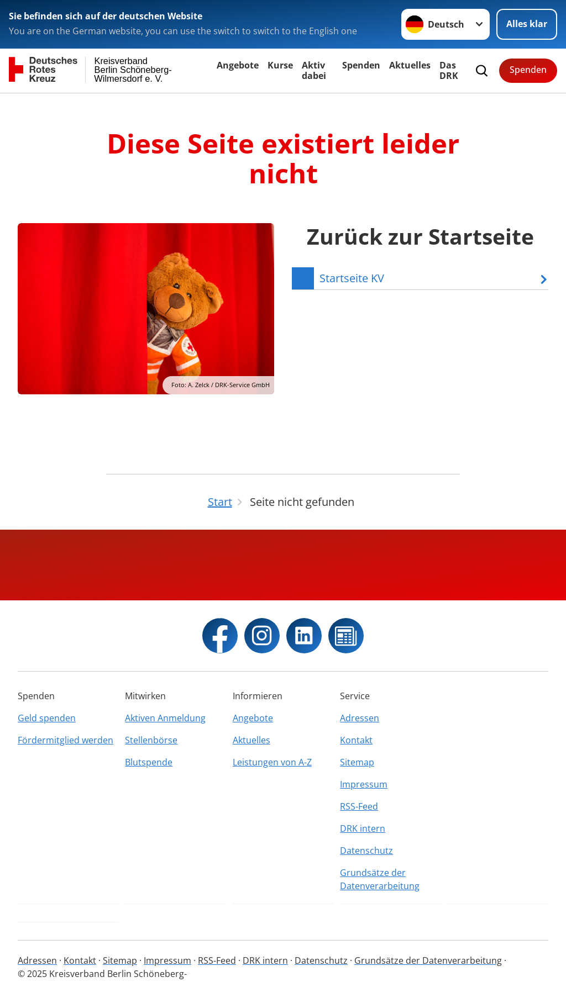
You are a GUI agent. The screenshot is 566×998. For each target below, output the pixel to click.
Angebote (238, 65)
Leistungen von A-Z (272, 762)
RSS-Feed (359, 806)
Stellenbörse (151, 740)
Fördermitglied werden (65, 740)
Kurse (280, 65)
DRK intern (362, 828)
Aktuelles (410, 65)
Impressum (363, 784)
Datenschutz (366, 850)
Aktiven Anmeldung (165, 718)
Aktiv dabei (314, 70)
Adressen (359, 718)
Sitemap (357, 762)
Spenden (361, 65)
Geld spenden (47, 718)
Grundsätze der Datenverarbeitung (380, 879)
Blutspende (148, 762)
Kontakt (356, 740)
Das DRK (448, 70)
